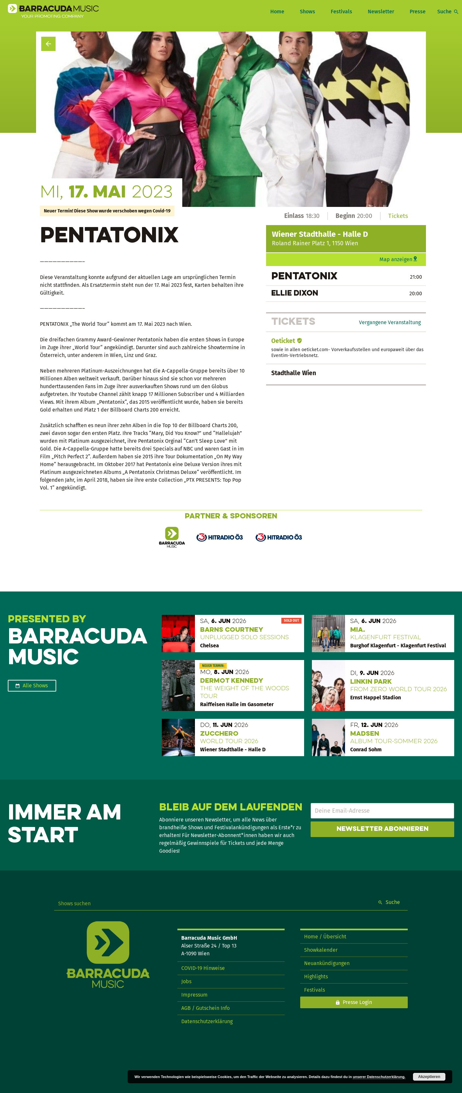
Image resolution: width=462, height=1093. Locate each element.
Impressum (194, 995)
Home (277, 11)
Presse (418, 11)
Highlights (316, 976)
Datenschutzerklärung (207, 1021)
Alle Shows (35, 685)
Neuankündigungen (327, 963)
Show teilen (407, 54)
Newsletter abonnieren (383, 829)
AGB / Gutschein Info (205, 1008)
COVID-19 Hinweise (203, 968)
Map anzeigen (395, 259)
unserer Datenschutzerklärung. (379, 1077)
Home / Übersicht (325, 937)
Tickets (398, 216)
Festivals (341, 11)
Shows (307, 11)
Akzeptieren (429, 1076)
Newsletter (381, 11)
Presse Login (357, 1002)
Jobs (186, 981)
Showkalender (321, 950)
